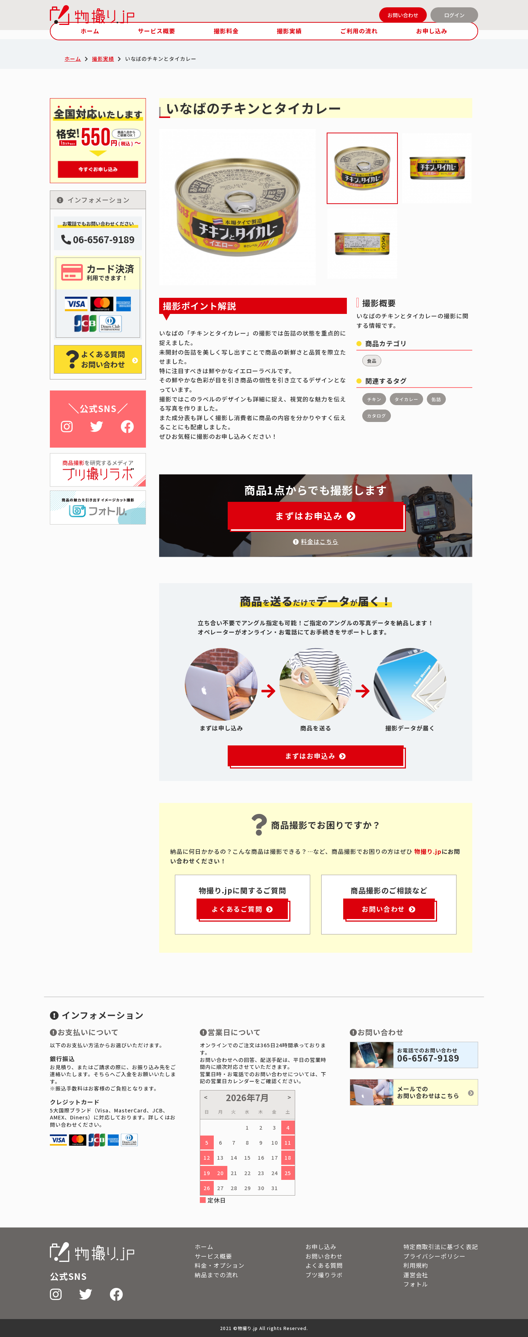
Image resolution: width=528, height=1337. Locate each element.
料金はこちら (315, 541)
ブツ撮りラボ (324, 1274)
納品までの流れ (216, 1274)
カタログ (376, 415)
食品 (372, 361)
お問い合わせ (403, 15)
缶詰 (436, 399)
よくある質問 (324, 1265)
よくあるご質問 (242, 909)
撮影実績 (289, 30)
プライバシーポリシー (434, 1256)
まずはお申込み (315, 515)
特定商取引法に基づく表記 (440, 1246)
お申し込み (431, 30)
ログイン (454, 15)
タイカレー (406, 399)
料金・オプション (220, 1265)
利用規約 (415, 1265)
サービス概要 (156, 30)
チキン (374, 399)
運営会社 (415, 1274)
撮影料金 (226, 30)
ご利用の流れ (359, 30)
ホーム (90, 30)
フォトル (415, 1283)
